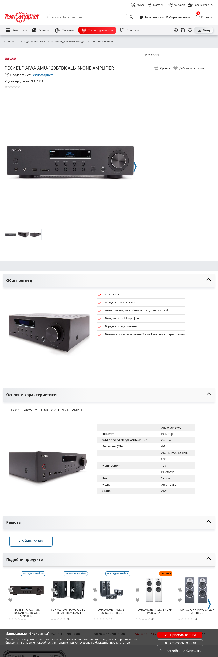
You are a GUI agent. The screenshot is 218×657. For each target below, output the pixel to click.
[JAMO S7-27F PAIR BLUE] (196, 588)
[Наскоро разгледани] (176, 30)
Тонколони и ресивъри (100, 42)
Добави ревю (31, 541)
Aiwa (164, 491)
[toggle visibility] (109, 280)
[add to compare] (12, 590)
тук (127, 642)
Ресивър (167, 434)
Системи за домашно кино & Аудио (66, 42)
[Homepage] (22, 17)
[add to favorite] (12, 600)
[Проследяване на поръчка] (183, 30)
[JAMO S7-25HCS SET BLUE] (111, 588)
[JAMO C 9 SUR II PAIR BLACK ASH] (69, 588)
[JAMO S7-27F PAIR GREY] (154, 588)
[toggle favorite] (189, 68)
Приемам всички (180, 634)
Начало (8, 42)
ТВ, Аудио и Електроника (31, 41)
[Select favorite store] (164, 17)
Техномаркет (42, 75)
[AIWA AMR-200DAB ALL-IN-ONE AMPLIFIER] (26, 588)
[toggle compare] (162, 68)
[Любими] (190, 30)
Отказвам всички (180, 642)
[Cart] (204, 17)
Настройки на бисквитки (180, 650)
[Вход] (203, 30)
